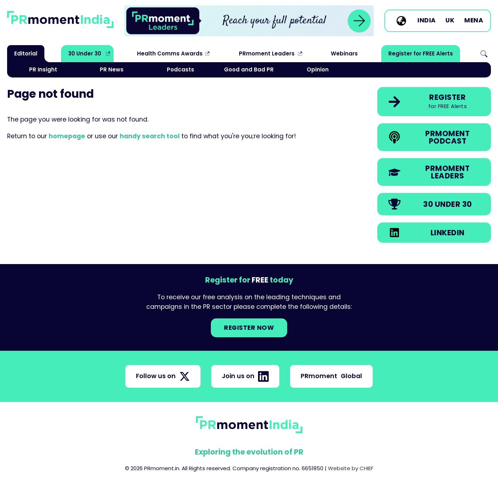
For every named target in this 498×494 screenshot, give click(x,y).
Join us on (245, 376)
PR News (112, 69)
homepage (67, 136)
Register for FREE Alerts (420, 53)
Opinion (318, 69)
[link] (249, 20)
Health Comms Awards (170, 53)
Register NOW (249, 327)
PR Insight (43, 69)
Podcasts (180, 69)
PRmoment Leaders (267, 53)
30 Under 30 (84, 53)
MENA (473, 21)
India (426, 21)
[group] (249, 20)
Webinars (344, 53)
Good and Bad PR (249, 69)
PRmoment (331, 376)
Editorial (25, 53)
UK (449, 21)
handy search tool (150, 136)
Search (484, 53)
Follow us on (163, 376)
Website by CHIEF (350, 468)
